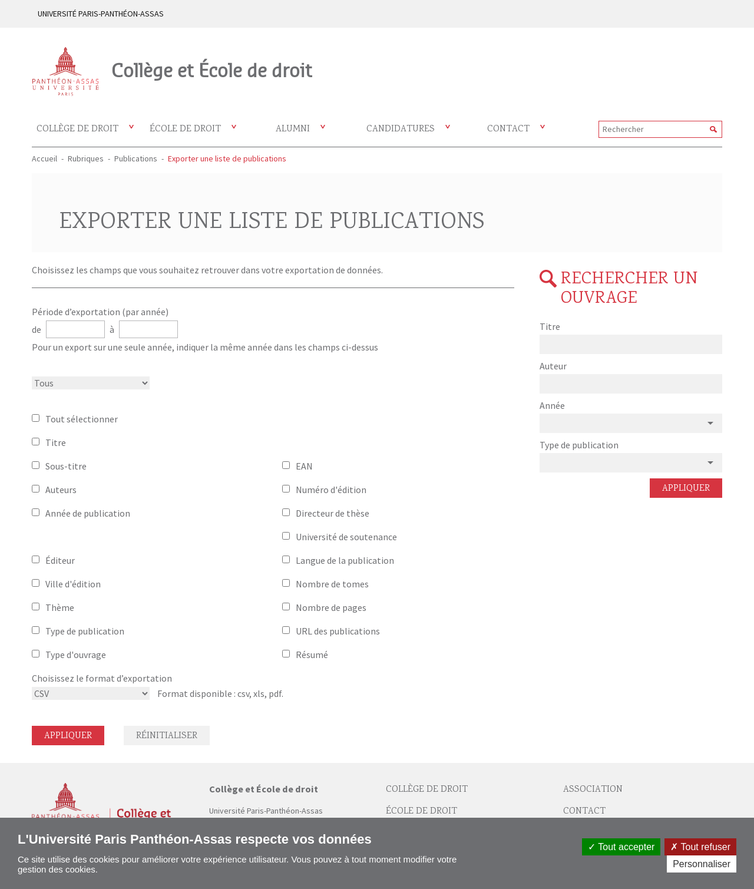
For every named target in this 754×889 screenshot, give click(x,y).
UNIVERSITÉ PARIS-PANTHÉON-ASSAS (101, 13)
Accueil (44, 158)
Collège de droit (77, 129)
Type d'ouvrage (75, 654)
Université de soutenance (346, 537)
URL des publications (338, 631)
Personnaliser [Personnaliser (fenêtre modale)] (701, 864)
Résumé (312, 654)
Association (593, 790)
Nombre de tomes (332, 584)
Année (552, 405)
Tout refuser (700, 847)
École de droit (185, 129)
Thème (59, 607)
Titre (55, 442)
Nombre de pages (331, 607)
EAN (304, 466)
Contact (508, 129)
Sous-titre (66, 466)
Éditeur (60, 560)
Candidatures (400, 129)
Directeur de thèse (332, 513)
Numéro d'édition (331, 489)
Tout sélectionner (81, 419)
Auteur (553, 366)
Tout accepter (621, 847)
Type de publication (84, 631)
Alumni (293, 129)
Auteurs (61, 489)
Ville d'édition (73, 584)
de (37, 329)
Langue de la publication (345, 560)
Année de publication (87, 513)
